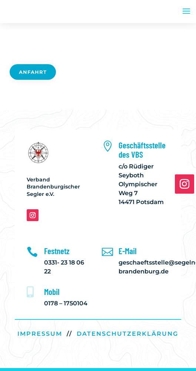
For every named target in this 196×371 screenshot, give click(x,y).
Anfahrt (33, 72)
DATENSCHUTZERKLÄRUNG (127, 333)
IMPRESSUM (39, 333)
